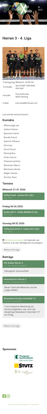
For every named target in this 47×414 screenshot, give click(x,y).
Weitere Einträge (11, 249)
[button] (23, 196)
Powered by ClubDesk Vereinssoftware (18, 404)
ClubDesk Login (35, 404)
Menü (40, 8)
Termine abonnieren (14, 240)
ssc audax (28, 8)
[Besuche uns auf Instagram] (8, 396)
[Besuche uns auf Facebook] (4, 396)
